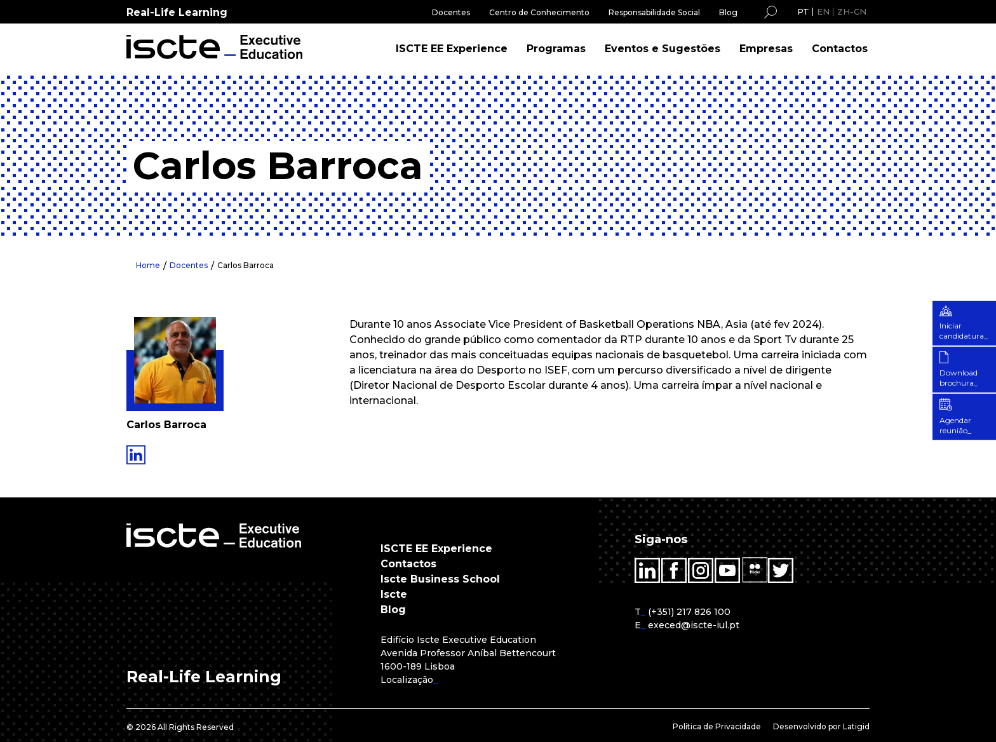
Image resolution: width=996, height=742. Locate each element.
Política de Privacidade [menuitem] (717, 726)
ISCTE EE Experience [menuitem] (452, 49)
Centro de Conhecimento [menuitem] (539, 12)
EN (823, 11)
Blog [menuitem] (728, 12)
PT (803, 11)
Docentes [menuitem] (451, 12)
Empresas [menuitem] (766, 49)
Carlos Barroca (245, 265)
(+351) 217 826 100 (689, 611)
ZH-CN (851, 11)
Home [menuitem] (148, 265)
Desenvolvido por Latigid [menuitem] (821, 726)
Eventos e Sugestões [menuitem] (662, 49)
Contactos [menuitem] (840, 49)
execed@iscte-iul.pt (693, 625)
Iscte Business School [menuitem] (440, 579)
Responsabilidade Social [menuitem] (654, 12)
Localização (406, 679)
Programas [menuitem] (556, 49)
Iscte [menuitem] (393, 594)
